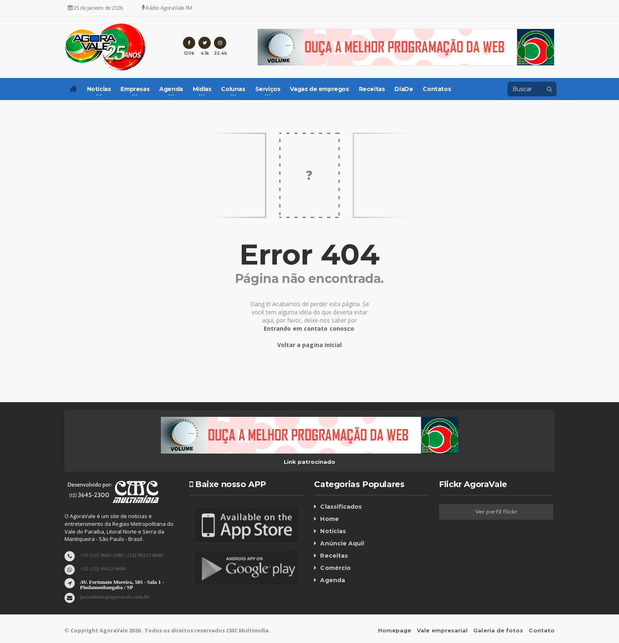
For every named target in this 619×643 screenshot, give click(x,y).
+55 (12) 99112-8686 (102, 568)
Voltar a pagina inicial (310, 345)
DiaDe (403, 89)
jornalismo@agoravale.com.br (114, 596)
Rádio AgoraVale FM (167, 8)
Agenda (332, 580)
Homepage (395, 630)
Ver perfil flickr (496, 511)
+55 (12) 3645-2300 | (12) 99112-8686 (121, 554)
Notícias (332, 531)
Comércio (335, 568)
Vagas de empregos (319, 89)
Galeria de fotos (498, 630)
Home (329, 519)
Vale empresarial (443, 630)
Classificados (340, 506)
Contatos (437, 89)
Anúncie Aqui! (342, 543)
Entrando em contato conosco (309, 328)
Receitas (372, 89)
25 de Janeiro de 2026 (95, 8)
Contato (541, 630)
